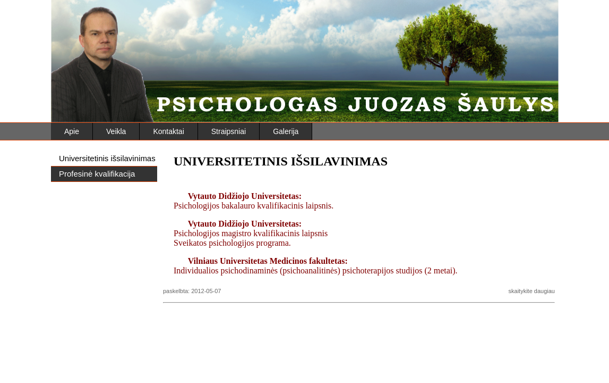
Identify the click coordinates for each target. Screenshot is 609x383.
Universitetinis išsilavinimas (107, 158)
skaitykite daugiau (532, 291)
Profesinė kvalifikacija (97, 173)
